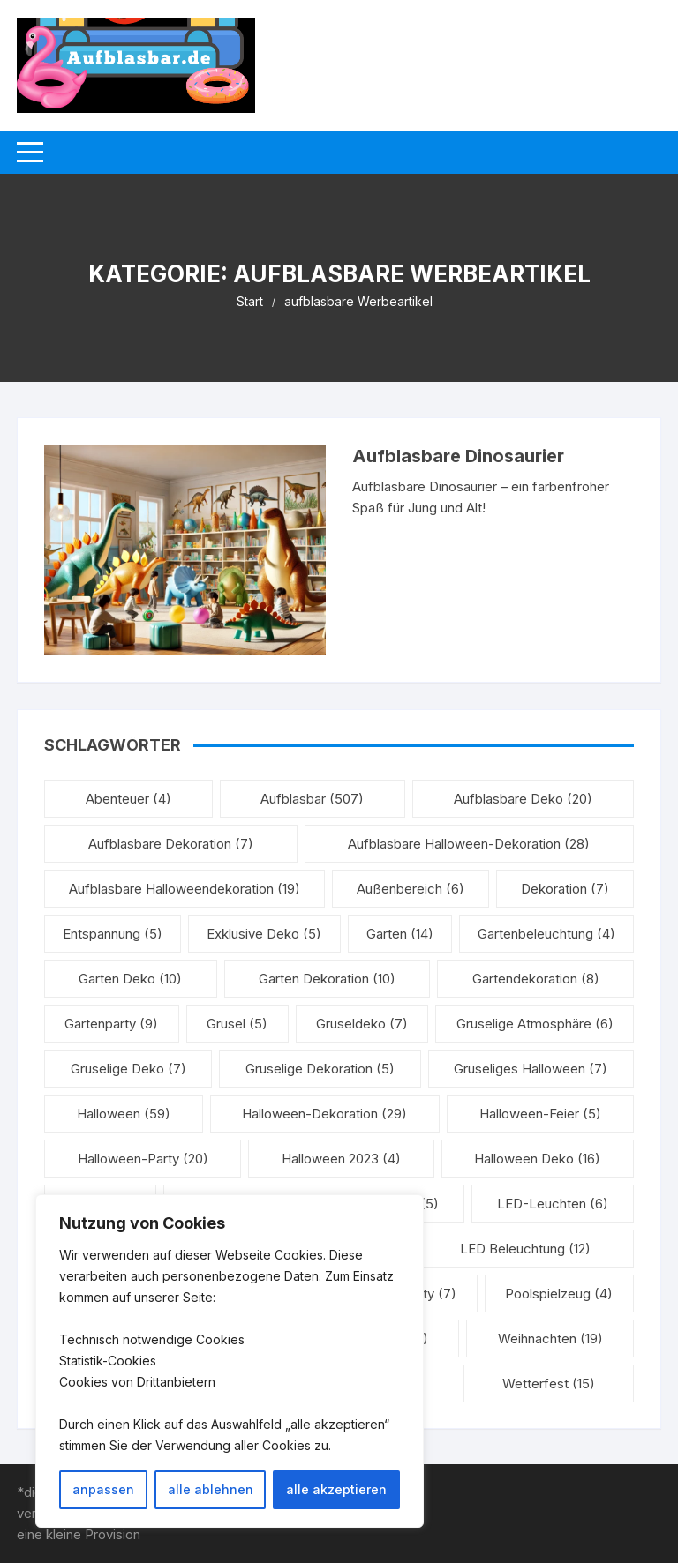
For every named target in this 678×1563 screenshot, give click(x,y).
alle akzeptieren (336, 1489)
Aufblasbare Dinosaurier (458, 456)
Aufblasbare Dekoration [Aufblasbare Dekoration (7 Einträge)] (170, 843)
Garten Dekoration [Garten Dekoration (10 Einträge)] (327, 978)
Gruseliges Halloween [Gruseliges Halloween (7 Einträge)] (530, 1068)
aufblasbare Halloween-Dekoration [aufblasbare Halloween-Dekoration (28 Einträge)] (469, 843)
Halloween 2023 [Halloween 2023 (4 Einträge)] (341, 1158)
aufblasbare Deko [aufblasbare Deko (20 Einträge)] (523, 798)
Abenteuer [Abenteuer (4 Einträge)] (128, 798)
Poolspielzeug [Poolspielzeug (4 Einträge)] (559, 1293)
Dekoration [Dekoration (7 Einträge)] (565, 888)
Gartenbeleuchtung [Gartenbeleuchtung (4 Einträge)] (546, 933)
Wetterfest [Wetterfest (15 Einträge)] (548, 1383)
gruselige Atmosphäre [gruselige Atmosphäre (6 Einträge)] (535, 1023)
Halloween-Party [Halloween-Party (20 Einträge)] (143, 1158)
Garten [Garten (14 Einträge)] (399, 933)
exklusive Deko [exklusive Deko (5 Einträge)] (264, 933)
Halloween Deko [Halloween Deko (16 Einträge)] (537, 1158)
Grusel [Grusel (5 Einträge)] (237, 1023)
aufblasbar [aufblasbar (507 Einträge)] (312, 798)
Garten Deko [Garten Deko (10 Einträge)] (130, 978)
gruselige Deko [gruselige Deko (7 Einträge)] (128, 1068)
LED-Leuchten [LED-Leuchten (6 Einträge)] (552, 1203)
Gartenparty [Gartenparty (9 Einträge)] (111, 1023)
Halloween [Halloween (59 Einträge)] (123, 1113)
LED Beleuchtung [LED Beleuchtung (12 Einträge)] (525, 1248)
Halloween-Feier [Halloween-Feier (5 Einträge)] (540, 1113)
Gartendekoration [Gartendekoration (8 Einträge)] (535, 978)
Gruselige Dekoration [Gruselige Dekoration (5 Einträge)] (320, 1068)
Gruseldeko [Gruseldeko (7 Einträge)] (362, 1023)
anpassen (103, 1489)
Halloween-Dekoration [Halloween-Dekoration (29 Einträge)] (324, 1113)
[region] (229, 1361)
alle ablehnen (210, 1489)
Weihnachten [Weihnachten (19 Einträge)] (550, 1338)
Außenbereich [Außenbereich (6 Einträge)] (410, 888)
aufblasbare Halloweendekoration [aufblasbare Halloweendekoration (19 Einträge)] (184, 888)
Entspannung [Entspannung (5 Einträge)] (112, 933)
